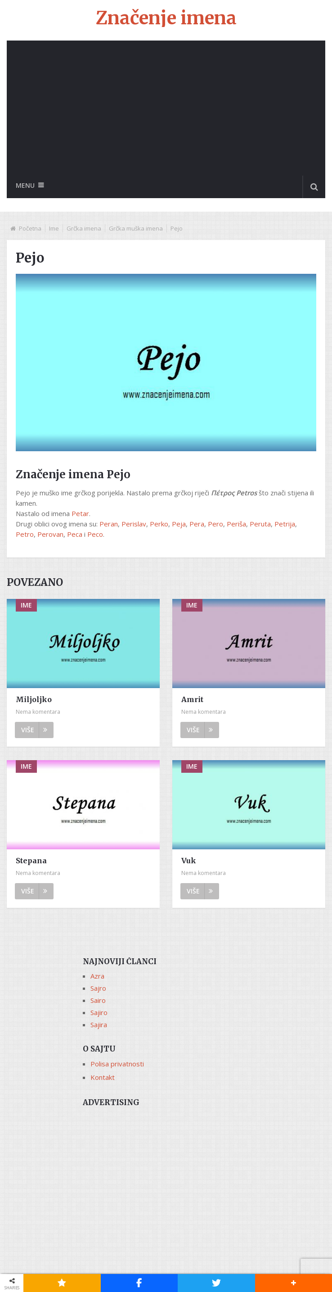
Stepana (31, 861)
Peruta (260, 523)
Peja (179, 523)
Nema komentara (38, 712)
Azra (97, 976)
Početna (30, 228)
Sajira (98, 1024)
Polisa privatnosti (117, 1064)
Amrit (192, 699)
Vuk (188, 861)
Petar (80, 513)
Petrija (284, 523)
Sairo (98, 1000)
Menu (25, 185)
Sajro (98, 988)
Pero (215, 523)
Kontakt (102, 1077)
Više (34, 730)
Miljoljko (34, 699)
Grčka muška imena (136, 228)
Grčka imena (84, 228)
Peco (95, 534)
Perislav (133, 523)
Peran (108, 523)
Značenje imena (166, 18)
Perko (159, 523)
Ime (54, 228)
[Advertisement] (166, 108)
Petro (25, 534)
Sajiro (99, 1012)
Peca (74, 534)
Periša (236, 523)
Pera (196, 523)
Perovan (50, 534)
